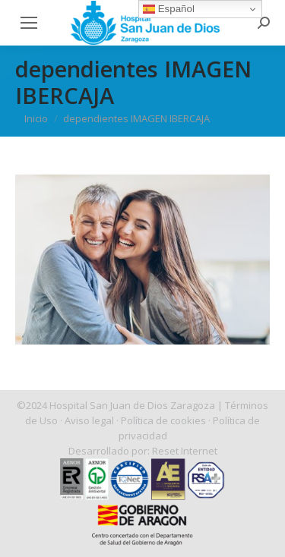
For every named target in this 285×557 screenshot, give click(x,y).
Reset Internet (184, 451)
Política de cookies (163, 420)
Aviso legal (89, 420)
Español (169, 9)
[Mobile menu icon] (29, 22)
